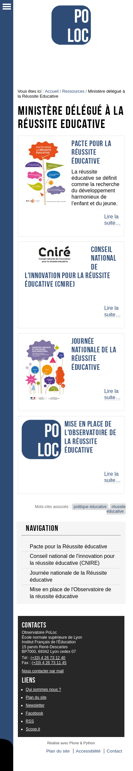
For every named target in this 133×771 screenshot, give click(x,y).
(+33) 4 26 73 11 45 (49, 662)
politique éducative (90, 506)
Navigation (42, 528)
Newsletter (35, 705)
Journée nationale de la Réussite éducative (93, 354)
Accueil (52, 91)
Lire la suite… (112, 220)
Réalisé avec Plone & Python (71, 743)
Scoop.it (33, 729)
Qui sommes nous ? (43, 689)
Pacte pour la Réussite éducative (91, 152)
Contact (114, 751)
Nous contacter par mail (43, 671)
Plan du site (36, 697)
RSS (30, 721)
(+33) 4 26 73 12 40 (47, 658)
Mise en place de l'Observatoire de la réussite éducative (90, 437)
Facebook (34, 713)
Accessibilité (88, 751)
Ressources (73, 91)
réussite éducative (116, 509)
